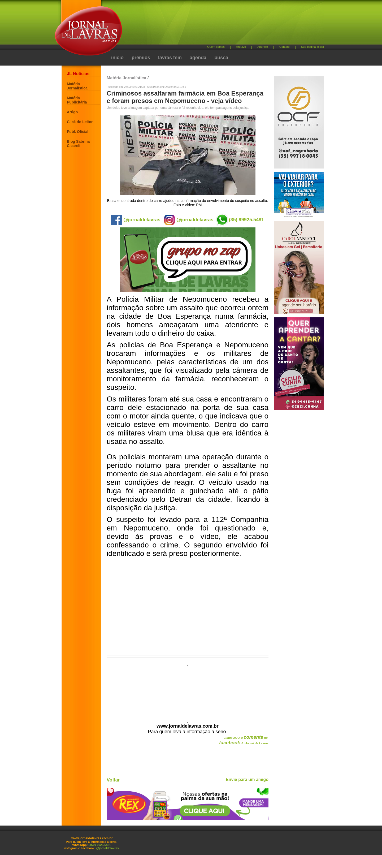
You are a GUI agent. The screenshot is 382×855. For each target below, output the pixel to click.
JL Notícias (78, 73)
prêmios (141, 57)
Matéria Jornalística (77, 86)
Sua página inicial (312, 46)
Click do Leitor (80, 122)
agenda (198, 57)
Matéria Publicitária (77, 100)
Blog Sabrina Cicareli (78, 143)
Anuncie (262, 46)
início (117, 57)
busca (221, 57)
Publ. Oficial (77, 131)
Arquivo (241, 46)
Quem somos (215, 46)
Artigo (72, 112)
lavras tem (170, 57)
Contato (284, 46)
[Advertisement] (219, 24)
